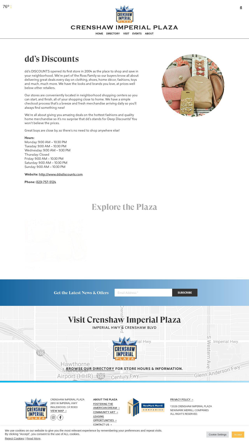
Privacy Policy (180, 400)
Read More (33, 438)
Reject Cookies (14, 438)
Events (137, 34)
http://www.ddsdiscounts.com (60, 174)
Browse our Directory (90, 369)
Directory (113, 34)
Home (99, 34)
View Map (57, 411)
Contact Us (101, 425)
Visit (126, 34)
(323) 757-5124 (45, 182)
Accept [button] (238, 434)
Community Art (104, 412)
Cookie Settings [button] (217, 434)
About (149, 34)
